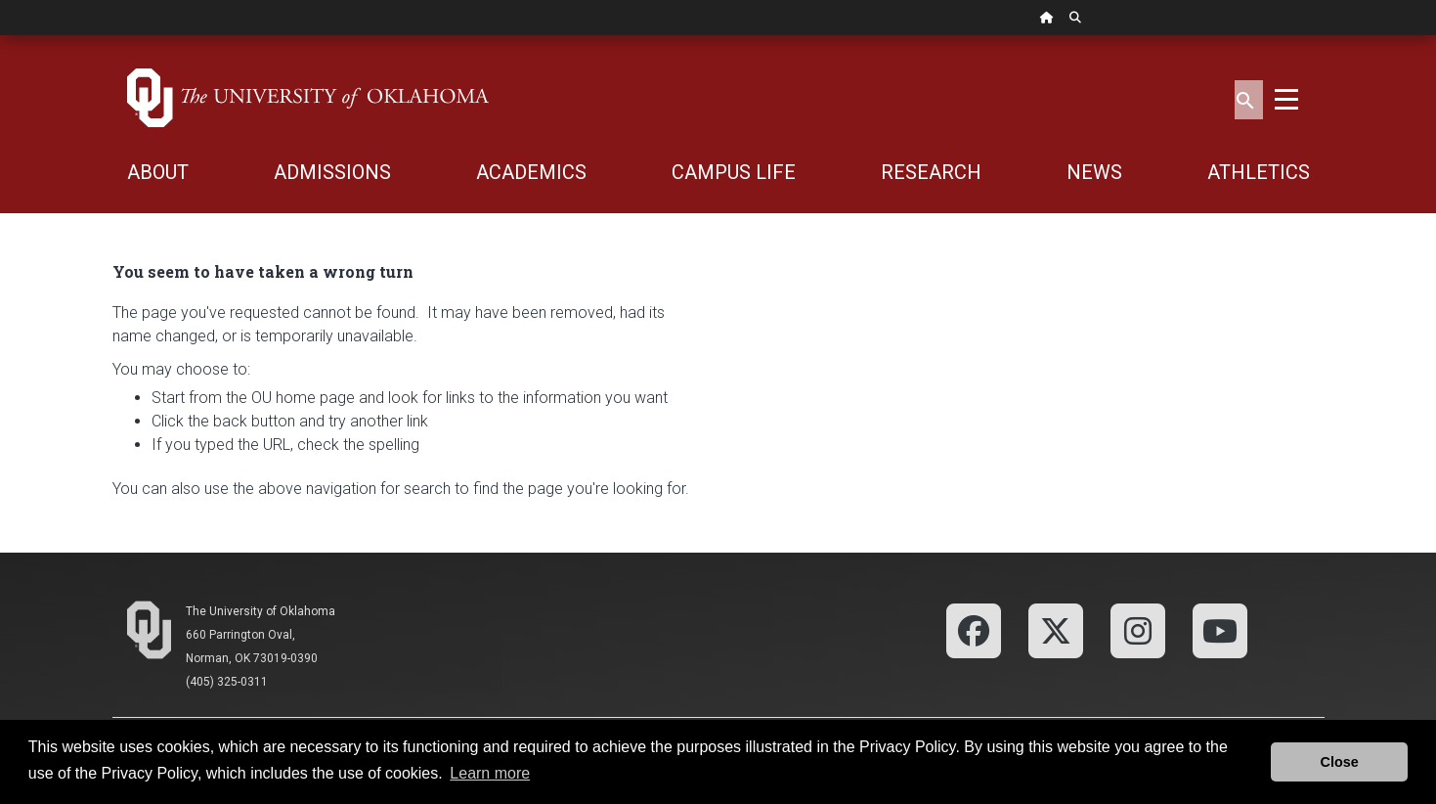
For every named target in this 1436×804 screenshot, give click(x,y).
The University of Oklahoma (260, 611)
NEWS (1094, 172)
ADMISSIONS (332, 172)
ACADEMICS (531, 172)
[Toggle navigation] (1286, 97)
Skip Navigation (0, 35)
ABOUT (158, 172)
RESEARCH (931, 172)
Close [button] (1340, 762)
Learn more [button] (490, 773)
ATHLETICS (1258, 172)
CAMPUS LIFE (734, 172)
